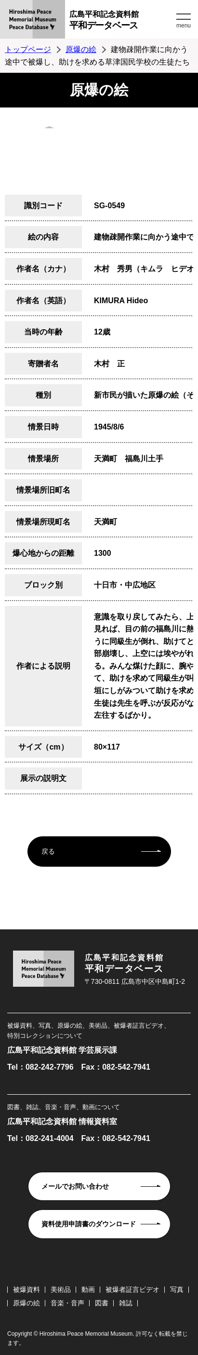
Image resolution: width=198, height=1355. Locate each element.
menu (183, 25)
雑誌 (125, 1303)
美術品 (61, 1289)
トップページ (28, 49)
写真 (177, 1289)
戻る (48, 851)
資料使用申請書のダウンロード (88, 1224)
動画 (88, 1289)
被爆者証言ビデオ (132, 1289)
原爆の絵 (81, 49)
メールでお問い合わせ (75, 1186)
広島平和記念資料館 (121, 21)
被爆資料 (26, 1289)
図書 (101, 1303)
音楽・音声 (67, 1303)
